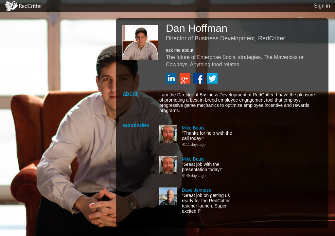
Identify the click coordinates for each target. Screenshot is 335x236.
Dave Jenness (196, 190)
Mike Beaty (193, 127)
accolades (136, 125)
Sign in (322, 6)
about (130, 93)
